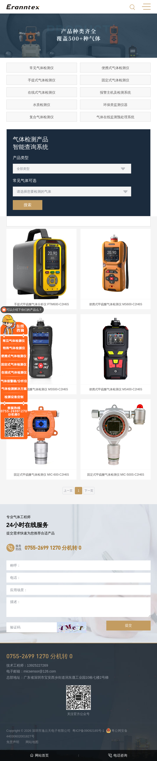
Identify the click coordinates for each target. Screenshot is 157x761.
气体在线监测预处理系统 (115, 117)
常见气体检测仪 (42, 68)
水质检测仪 (41, 105)
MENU (146, 7)
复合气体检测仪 (42, 117)
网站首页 (39, 755)
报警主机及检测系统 (115, 92)
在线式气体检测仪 (41, 92)
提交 (128, 625)
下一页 (88, 490)
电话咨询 (117, 755)
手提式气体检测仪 (41, 80)
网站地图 (32, 742)
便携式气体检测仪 (115, 68)
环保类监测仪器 (115, 105)
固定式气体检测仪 (115, 80)
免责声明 (12, 742)
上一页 (68, 490)
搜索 (27, 205)
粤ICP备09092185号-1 (88, 730)
